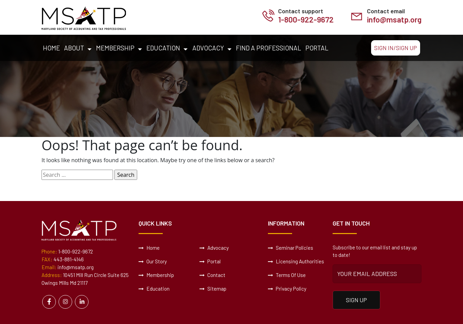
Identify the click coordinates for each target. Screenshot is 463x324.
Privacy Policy (287, 289)
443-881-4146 (68, 260)
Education (163, 48)
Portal (317, 48)
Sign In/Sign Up (395, 47)
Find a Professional (268, 48)
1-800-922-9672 (303, 20)
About (74, 48)
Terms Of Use (287, 275)
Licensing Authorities (296, 262)
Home (51, 48)
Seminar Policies (290, 248)
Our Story (153, 262)
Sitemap (212, 289)
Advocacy (208, 48)
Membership (115, 48)
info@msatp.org (393, 20)
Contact (212, 275)
